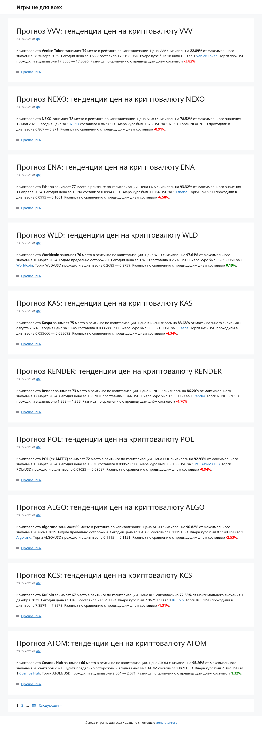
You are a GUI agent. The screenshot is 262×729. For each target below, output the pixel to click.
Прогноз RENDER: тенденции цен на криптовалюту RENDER (119, 371)
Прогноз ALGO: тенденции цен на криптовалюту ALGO (110, 507)
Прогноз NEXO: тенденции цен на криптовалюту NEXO (110, 99)
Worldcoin (24, 265)
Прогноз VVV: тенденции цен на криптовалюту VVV (104, 31)
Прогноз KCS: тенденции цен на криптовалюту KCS (104, 575)
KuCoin (178, 600)
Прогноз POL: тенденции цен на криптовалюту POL (105, 439)
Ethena (181, 192)
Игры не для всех (39, 7)
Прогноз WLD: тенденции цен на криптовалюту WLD (107, 235)
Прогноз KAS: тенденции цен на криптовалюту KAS (104, 303)
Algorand (23, 537)
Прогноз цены (31, 72)
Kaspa (184, 328)
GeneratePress (166, 722)
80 (34, 705)
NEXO (74, 123)
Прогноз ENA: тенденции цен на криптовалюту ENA (105, 167)
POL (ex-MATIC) (207, 464)
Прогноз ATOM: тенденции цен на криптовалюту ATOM (111, 643)
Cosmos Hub (29, 673)
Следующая (51, 705)
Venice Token (207, 55)
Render (199, 396)
